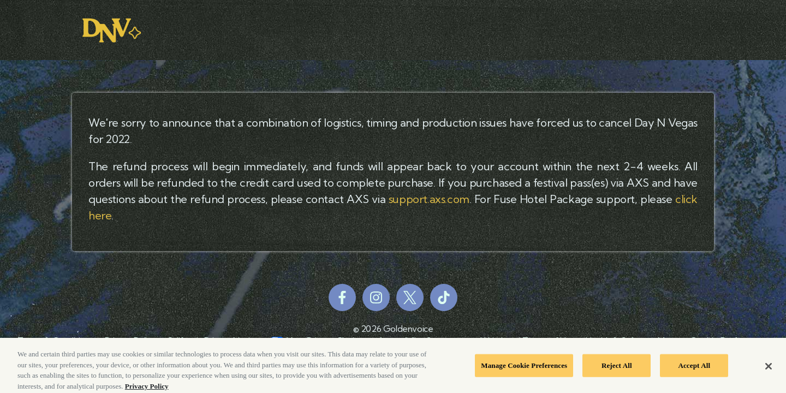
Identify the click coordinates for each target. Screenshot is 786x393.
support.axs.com (429, 199)
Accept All (694, 367)
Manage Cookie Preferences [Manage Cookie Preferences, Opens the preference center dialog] (524, 367)
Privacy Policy (147, 388)
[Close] (769, 368)
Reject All (617, 367)
